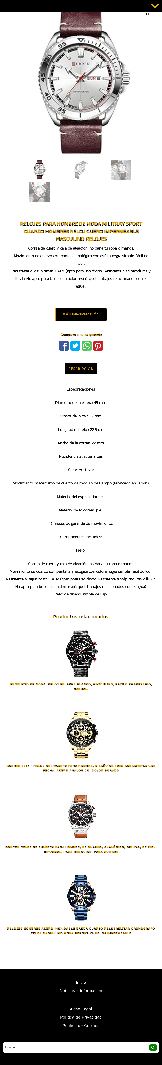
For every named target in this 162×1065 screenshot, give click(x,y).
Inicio (81, 982)
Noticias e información (81, 991)
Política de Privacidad (81, 1017)
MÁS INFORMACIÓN (81, 314)
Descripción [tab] (81, 368)
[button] (147, 14)
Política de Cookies (81, 1025)
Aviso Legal (81, 1009)
